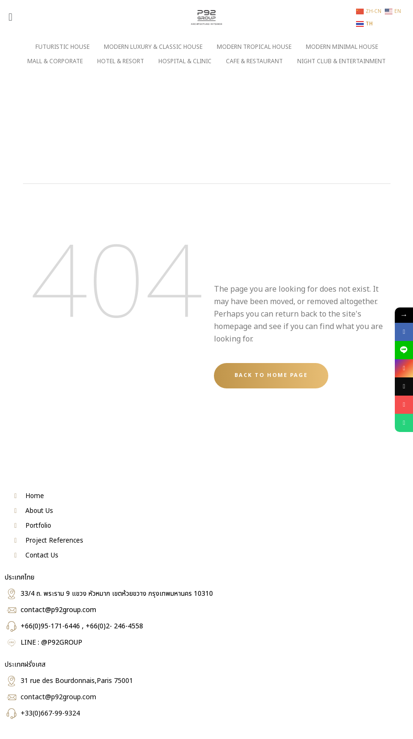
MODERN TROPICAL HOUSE (254, 47)
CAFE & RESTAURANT (254, 61)
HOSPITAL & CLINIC (185, 61)
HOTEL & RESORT (120, 61)
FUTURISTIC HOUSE (62, 47)
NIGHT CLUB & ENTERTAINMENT (341, 61)
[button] (10, 17)
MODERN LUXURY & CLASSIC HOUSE (153, 47)
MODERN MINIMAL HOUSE (342, 47)
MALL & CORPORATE (55, 61)
